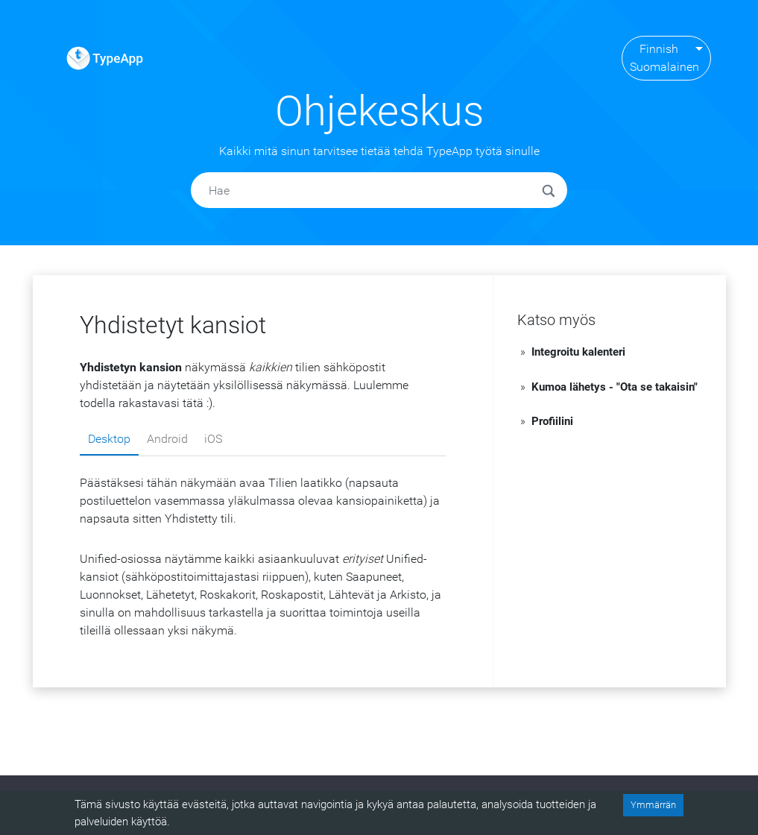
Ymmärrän (653, 804)
